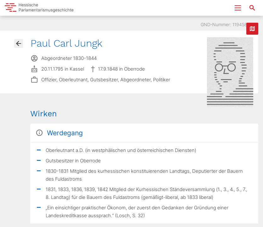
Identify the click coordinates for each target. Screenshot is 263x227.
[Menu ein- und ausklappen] (238, 8)
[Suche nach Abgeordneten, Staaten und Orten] (252, 8)
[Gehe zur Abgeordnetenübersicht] (18, 43)
